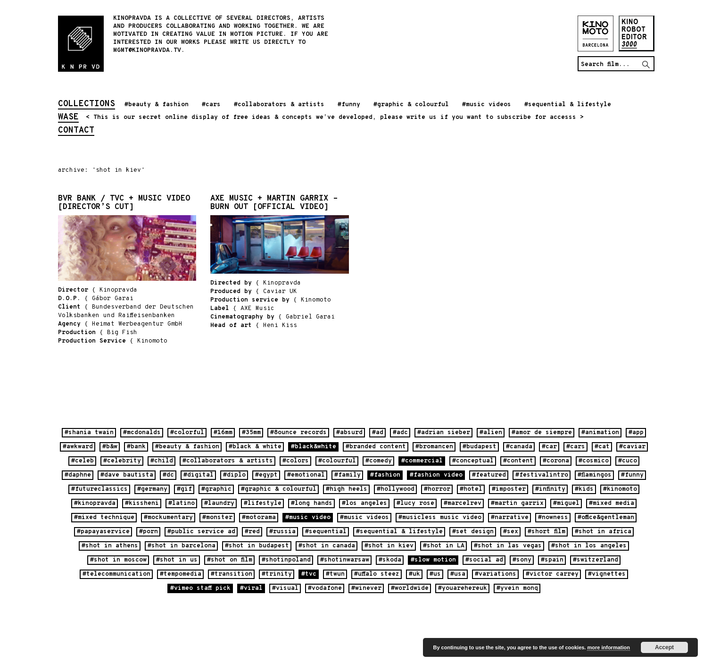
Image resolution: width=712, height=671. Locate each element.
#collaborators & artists (279, 105)
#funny (349, 105)
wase (68, 118)
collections (86, 104)
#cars (211, 105)
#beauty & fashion (156, 105)
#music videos (486, 105)
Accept (664, 647)
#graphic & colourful (411, 105)
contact (76, 131)
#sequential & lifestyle (567, 105)
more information (608, 647)
